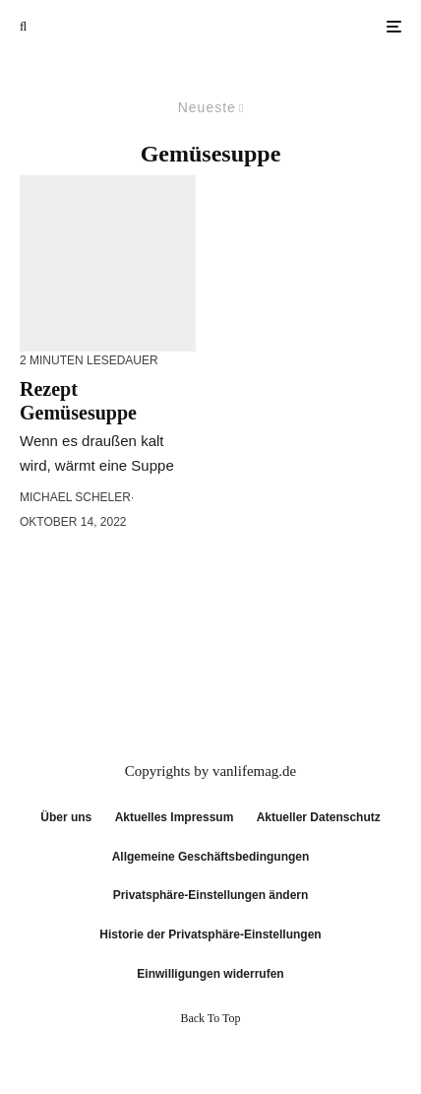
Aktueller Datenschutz (319, 817)
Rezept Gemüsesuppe (78, 400)
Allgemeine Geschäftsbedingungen (211, 857)
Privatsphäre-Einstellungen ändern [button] (211, 895)
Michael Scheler (75, 497)
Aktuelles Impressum (174, 817)
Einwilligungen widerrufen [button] (210, 974)
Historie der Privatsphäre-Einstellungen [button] (210, 934)
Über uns (65, 817)
